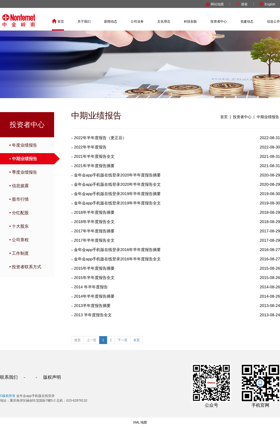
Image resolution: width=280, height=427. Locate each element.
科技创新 (190, 21)
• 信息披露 (19, 185)
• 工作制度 (19, 253)
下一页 (122, 340)
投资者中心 (218, 21)
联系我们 (9, 377)
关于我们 (84, 21)
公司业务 (137, 21)
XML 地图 (140, 422)
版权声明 (52, 377)
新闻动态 (110, 21)
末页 (136, 340)
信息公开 (273, 21)
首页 (58, 21)
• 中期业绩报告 (23, 158)
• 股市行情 (19, 199)
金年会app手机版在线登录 (18, 21)
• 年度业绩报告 (23, 145)
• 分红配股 (19, 212)
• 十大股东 (19, 226)
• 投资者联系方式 (25, 267)
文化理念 (163, 21)
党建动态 (246, 21)
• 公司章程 (19, 240)
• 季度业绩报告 (23, 172)
